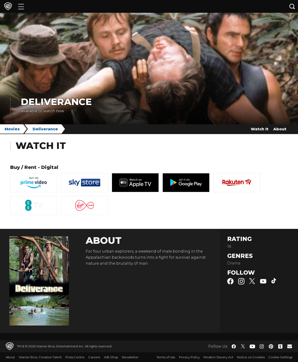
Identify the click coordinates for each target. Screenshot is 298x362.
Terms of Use (165, 357)
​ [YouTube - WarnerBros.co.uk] (252, 346)
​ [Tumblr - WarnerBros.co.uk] (280, 346)
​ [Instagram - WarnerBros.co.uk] (261, 346)
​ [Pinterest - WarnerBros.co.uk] (271, 346)
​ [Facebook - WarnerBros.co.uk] (234, 346)
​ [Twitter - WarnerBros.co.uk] (243, 346)
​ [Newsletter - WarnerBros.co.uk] (289, 346)
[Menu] (21, 6)
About (279, 129)
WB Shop (111, 357)
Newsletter (130, 357)
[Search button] (292, 6)
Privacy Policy (189, 357)
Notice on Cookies (251, 357)
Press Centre (75, 357)
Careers (94, 357)
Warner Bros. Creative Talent (40, 357)
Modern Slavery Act (218, 357)
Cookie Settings (280, 357)
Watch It (259, 129)
